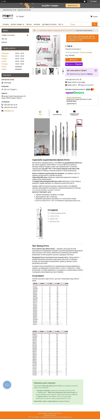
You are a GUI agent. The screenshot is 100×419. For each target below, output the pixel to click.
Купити (74, 60)
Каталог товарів (16, 24)
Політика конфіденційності (64, 417)
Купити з (75, 64)
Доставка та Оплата (49, 24)
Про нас (29, 24)
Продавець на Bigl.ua (50, 415)
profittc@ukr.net (9, 111)
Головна (6, 24)
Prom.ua (59, 413)
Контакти (37, 24)
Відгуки (4, 42)
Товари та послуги (8, 35)
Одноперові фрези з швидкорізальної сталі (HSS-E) (56, 30)
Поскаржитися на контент (48, 417)
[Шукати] (94, 24)
